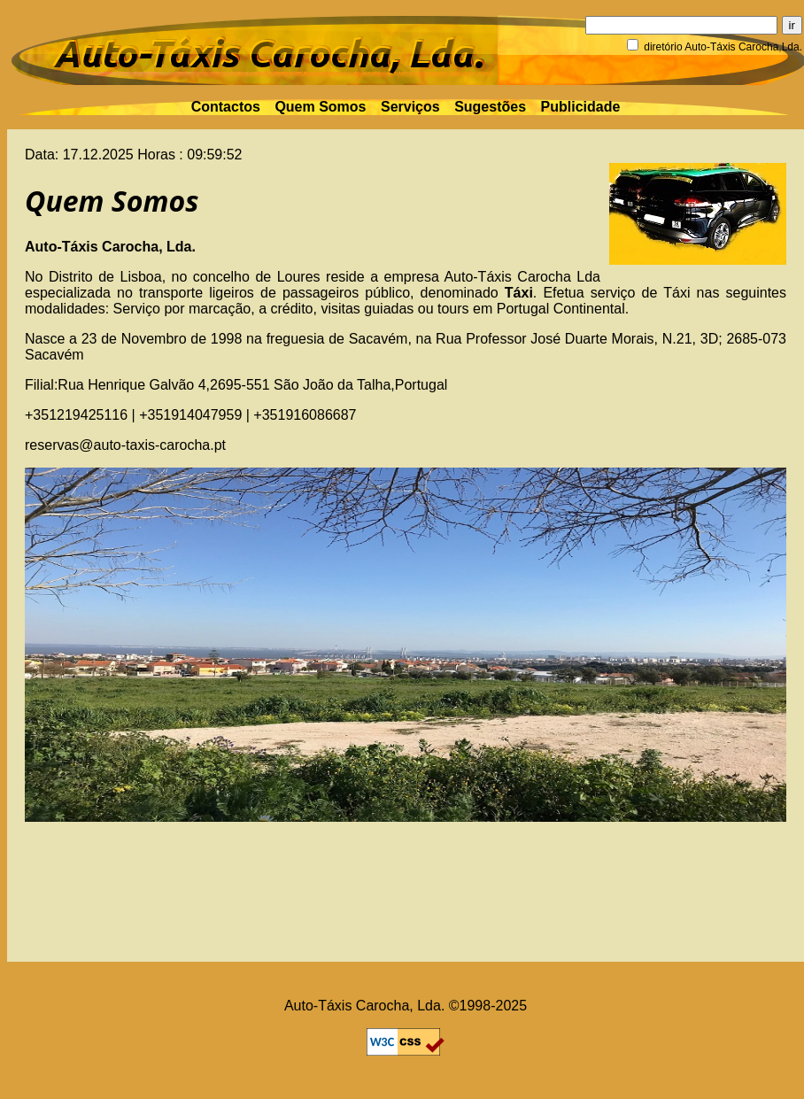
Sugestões (490, 106)
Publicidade (581, 106)
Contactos (225, 106)
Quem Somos (320, 106)
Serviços (410, 106)
